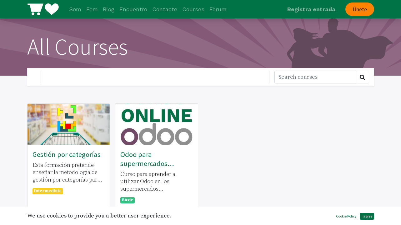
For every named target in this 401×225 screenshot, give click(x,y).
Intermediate (48, 191)
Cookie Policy (346, 216)
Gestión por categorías (67, 154)
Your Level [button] (61, 77)
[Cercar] (315, 77)
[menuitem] (75, 9)
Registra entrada (311, 9)
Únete (360, 9)
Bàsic (127, 200)
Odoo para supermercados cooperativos (144, 159)
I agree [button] (367, 216)
